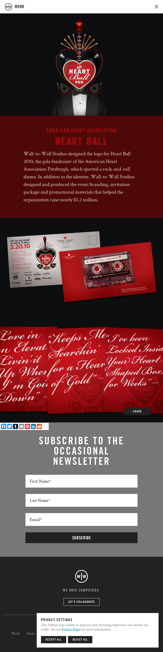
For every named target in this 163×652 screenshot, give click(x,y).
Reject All (80, 639)
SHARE (137, 411)
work (19, 7)
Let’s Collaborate (81, 601)
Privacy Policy (71, 629)
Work (15, 633)
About (30, 633)
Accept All (54, 639)
